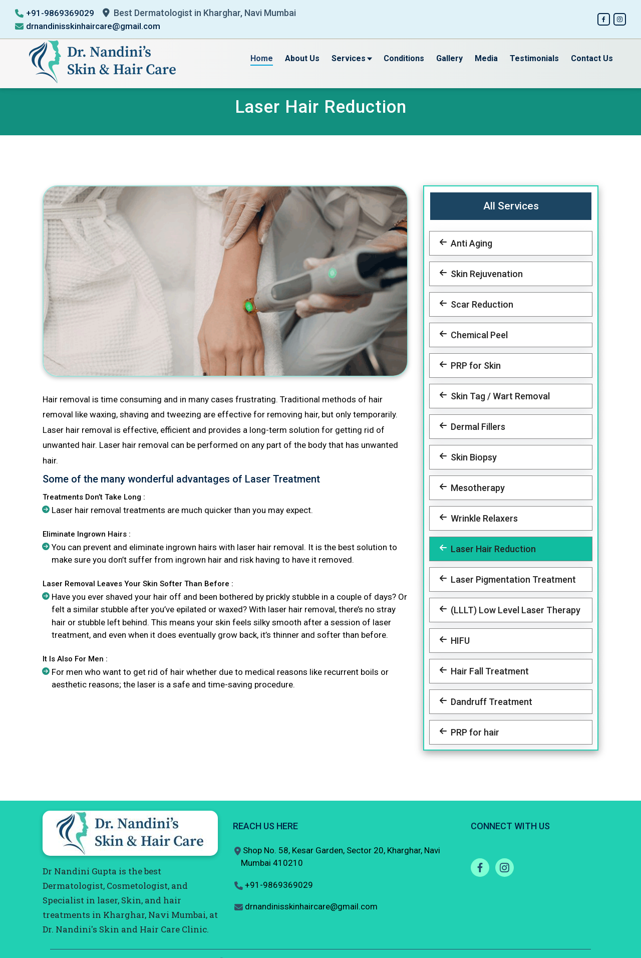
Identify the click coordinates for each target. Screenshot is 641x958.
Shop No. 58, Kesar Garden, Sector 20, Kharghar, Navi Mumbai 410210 (340, 856)
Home (261, 58)
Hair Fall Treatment (488, 671)
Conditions (404, 58)
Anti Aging (469, 243)
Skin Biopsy (472, 457)
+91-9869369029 (60, 13)
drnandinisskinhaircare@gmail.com (93, 26)
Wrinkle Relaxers (482, 518)
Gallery (449, 58)
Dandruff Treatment (489, 701)
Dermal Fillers (476, 426)
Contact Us (592, 58)
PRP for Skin (474, 365)
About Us (302, 58)
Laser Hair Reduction (491, 549)
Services (352, 58)
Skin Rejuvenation (485, 274)
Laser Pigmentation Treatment (511, 579)
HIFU (458, 640)
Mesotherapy (476, 488)
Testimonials (534, 58)
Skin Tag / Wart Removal (498, 396)
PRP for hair (473, 732)
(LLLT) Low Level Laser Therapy (513, 610)
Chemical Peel (477, 335)
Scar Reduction (480, 304)
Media (486, 58)
